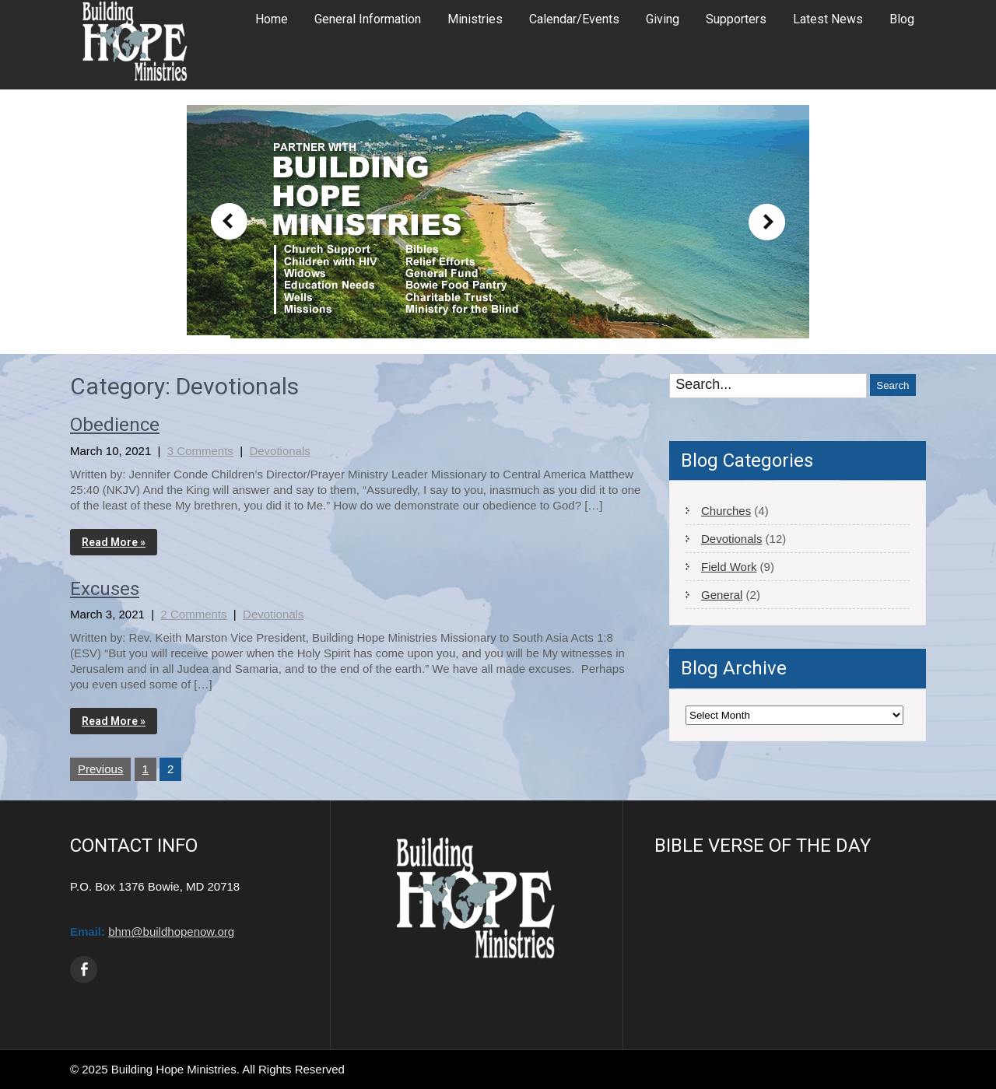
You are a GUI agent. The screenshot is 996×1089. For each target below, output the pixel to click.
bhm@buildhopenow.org (171, 931)
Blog (901, 19)
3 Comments (200, 450)
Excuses (104, 589)
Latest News (828, 19)
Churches (726, 510)
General (721, 594)
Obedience (115, 425)
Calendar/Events (574, 19)
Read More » (114, 542)
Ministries (475, 19)
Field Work (728, 566)
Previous (100, 769)
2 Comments (193, 614)
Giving (662, 19)
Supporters (736, 19)
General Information (367, 19)
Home (271, 19)
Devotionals (279, 450)
